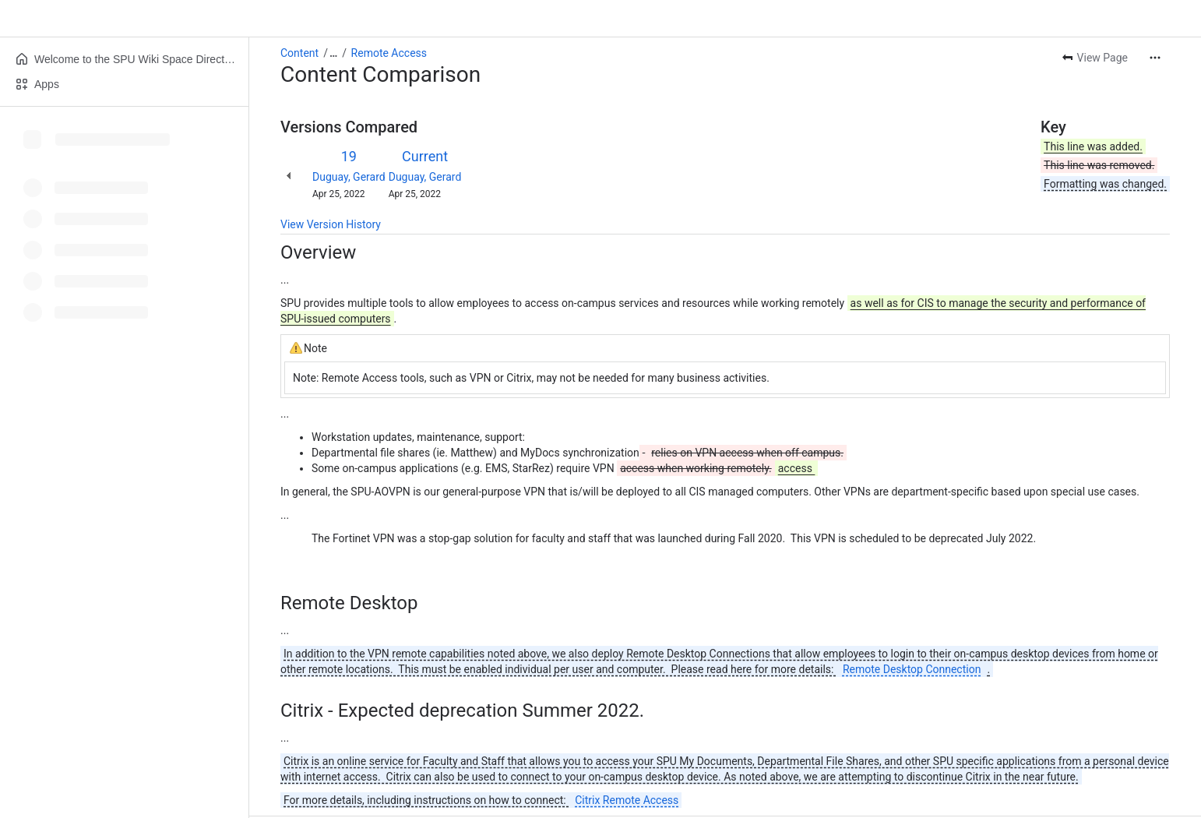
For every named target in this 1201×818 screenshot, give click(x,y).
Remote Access (389, 53)
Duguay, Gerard (349, 177)
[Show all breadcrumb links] (333, 53)
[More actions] (1155, 57)
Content (299, 53)
